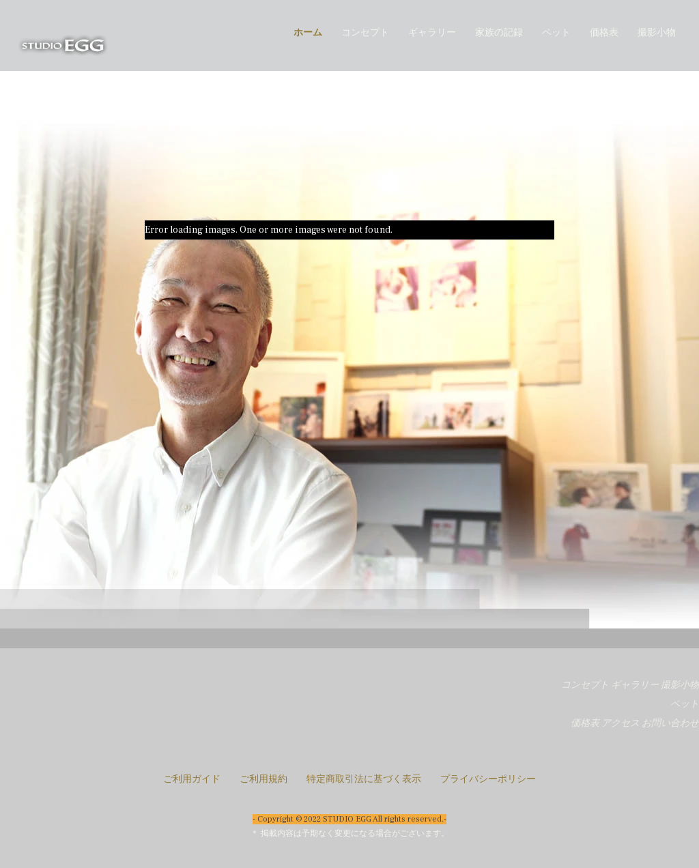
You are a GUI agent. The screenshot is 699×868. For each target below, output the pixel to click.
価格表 (604, 33)
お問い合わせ (670, 723)
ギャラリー (432, 33)
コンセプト (365, 33)
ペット (556, 33)
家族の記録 (499, 33)
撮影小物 (657, 33)
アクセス (620, 723)
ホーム (308, 33)
